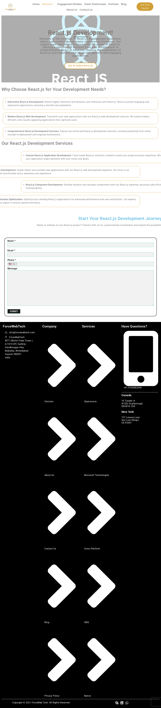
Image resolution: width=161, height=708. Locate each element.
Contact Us (86, 9)
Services (48, 4)
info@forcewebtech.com (22, 332)
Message (12, 268)
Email (11, 250)
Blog (124, 4)
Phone (11, 260)
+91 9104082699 (133, 387)
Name (11, 241)
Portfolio (114, 4)
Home (36, 4)
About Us (72, 9)
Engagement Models (70, 4)
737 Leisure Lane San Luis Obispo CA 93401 (130, 420)
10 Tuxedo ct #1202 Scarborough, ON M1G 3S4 (132, 403)
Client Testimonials (95, 4)
